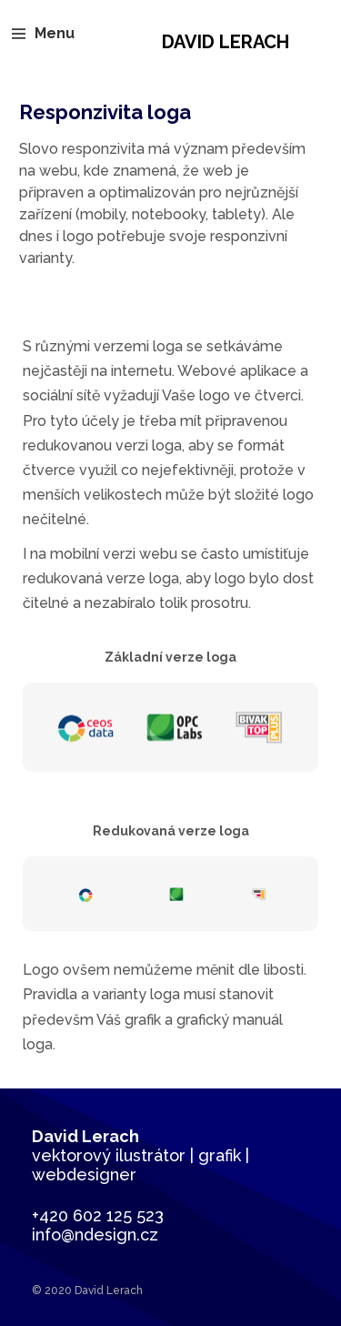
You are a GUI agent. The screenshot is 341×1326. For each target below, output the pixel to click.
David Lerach (225, 42)
